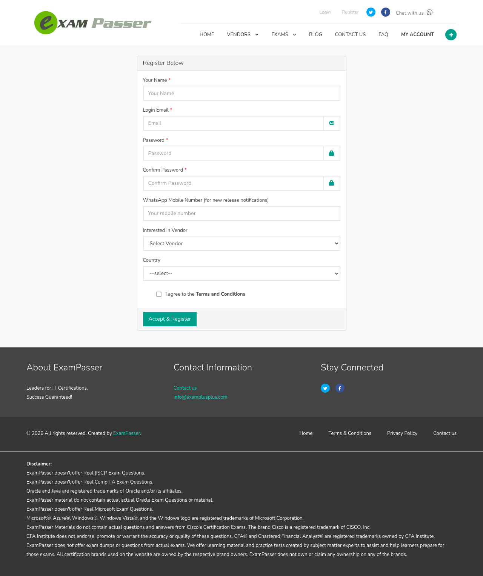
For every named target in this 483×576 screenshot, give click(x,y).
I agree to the (206, 294)
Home (305, 433)
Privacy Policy (402, 433)
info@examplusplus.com (201, 397)
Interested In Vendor (165, 230)
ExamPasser (126, 433)
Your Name (155, 80)
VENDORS (243, 34)
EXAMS (283, 34)
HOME (207, 34)
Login (325, 12)
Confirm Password (163, 170)
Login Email (156, 110)
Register (350, 12)
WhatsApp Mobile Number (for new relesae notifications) (206, 200)
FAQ (383, 34)
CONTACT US (350, 34)
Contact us (185, 388)
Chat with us (415, 12)
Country (151, 260)
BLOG (315, 34)
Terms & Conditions (350, 433)
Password (154, 140)
